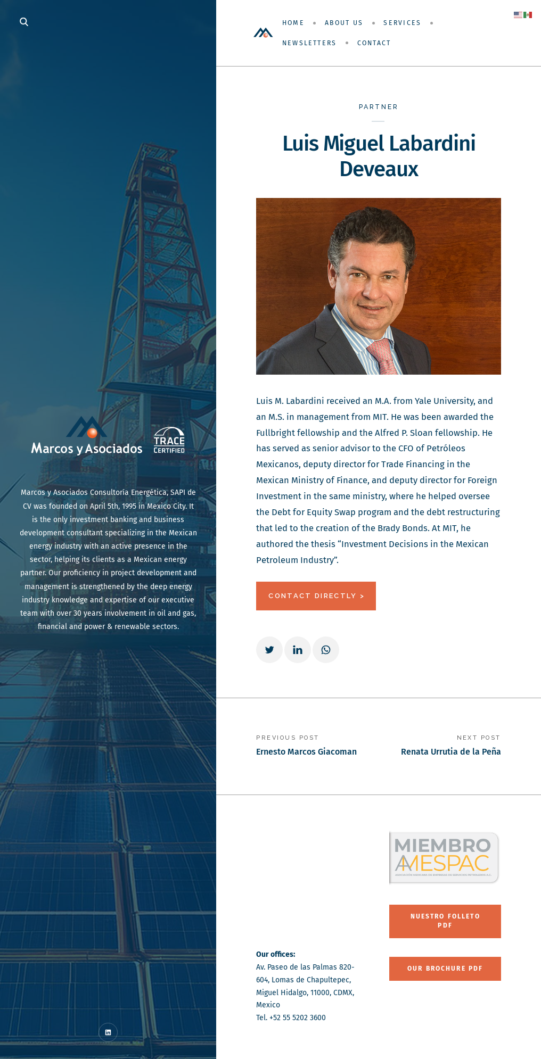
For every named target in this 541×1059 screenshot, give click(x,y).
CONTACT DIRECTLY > (316, 596)
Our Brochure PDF (445, 968)
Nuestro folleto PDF (445, 921)
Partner (379, 107)
